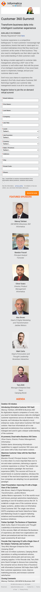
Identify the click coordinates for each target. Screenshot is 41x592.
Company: (6, 116)
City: (4, 160)
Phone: (5, 172)
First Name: (6, 104)
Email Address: (8, 98)
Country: (5, 141)
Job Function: (7, 135)
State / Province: (8, 148)
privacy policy (19, 186)
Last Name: (6, 110)
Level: (4, 129)
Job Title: (6, 123)
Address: (5, 154)
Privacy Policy (24, 589)
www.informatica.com (17, 587)
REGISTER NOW (32, 193)
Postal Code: (7, 166)
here (23, 36)
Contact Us (30, 587)
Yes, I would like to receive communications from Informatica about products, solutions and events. (17, 179)
